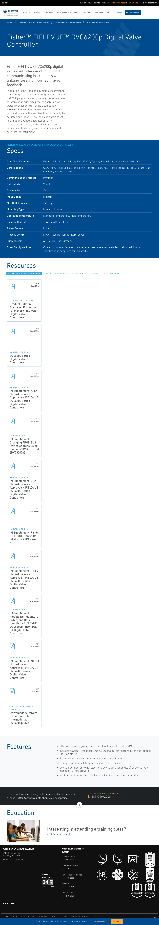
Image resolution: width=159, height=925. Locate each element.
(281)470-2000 (68, 878)
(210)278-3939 (68, 896)
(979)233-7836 (68, 887)
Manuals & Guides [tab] (80, 273)
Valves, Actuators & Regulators (34, 22)
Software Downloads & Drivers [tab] (106, 273)
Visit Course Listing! (58, 834)
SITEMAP (63, 916)
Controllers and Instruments (67, 22)
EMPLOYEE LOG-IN (76, 916)
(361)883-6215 (68, 859)
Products (11, 22)
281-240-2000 (99, 796)
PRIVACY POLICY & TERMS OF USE (16, 916)
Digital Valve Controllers (97, 22)
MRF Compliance (92, 916)
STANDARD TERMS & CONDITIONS (44, 916)
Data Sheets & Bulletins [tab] (56, 273)
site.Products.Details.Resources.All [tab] (24, 273)
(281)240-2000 (16, 859)
